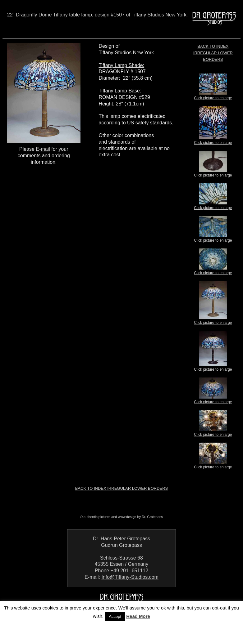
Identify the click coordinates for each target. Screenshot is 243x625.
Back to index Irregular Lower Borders (213, 53)
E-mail (43, 149)
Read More (138, 616)
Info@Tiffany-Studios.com (129, 577)
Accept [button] (115, 616)
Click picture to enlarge (213, 96)
